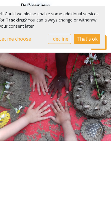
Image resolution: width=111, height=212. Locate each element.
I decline (59, 39)
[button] (8, 96)
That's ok (87, 39)
